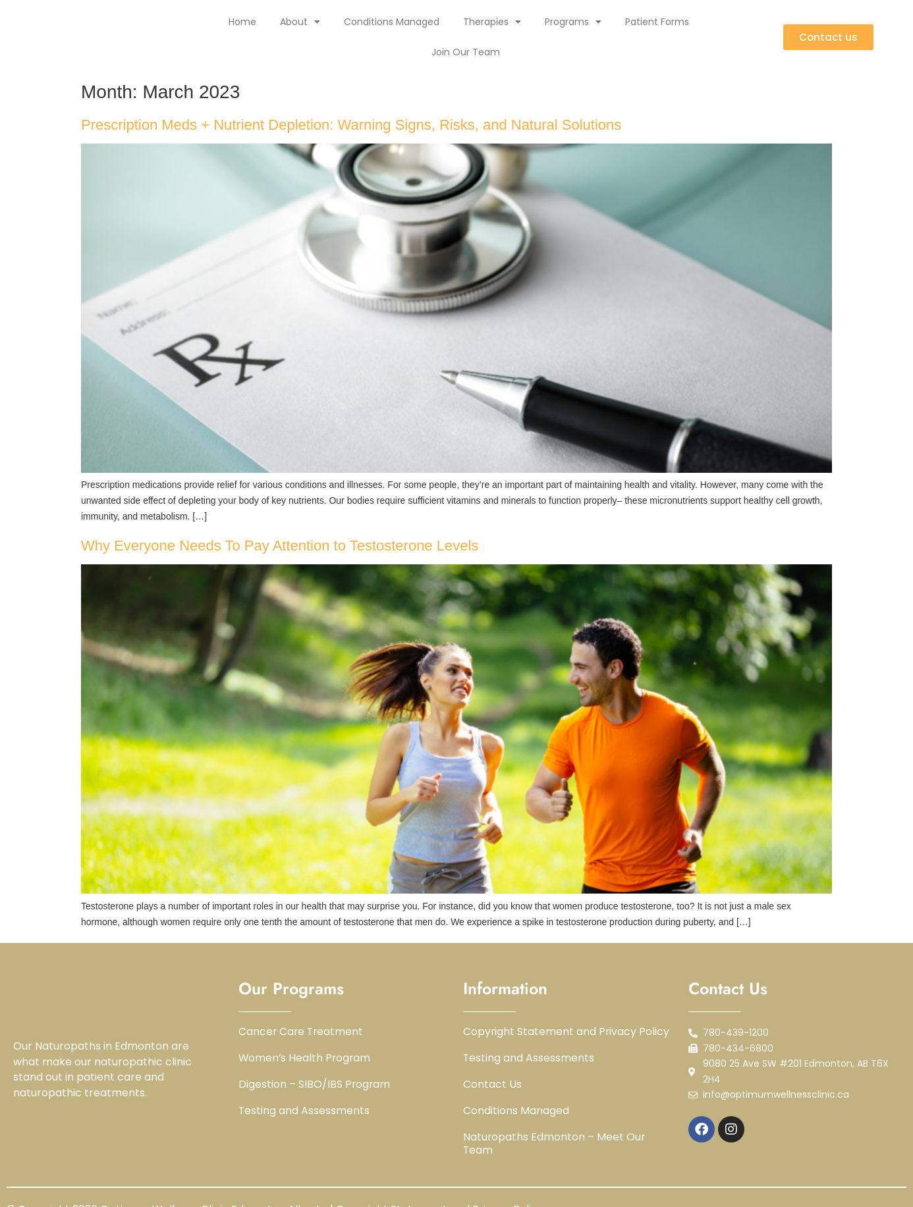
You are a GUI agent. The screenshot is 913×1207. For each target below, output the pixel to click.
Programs (573, 22)
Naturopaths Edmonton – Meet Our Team (554, 1144)
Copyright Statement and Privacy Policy (567, 1031)
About (300, 22)
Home (242, 21)
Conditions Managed (391, 21)
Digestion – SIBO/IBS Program (314, 1084)
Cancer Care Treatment (302, 1031)
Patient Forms (657, 21)
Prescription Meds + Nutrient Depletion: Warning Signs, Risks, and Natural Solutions (351, 125)
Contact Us (492, 1084)
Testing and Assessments (304, 1110)
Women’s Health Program (305, 1058)
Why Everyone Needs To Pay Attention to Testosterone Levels (279, 545)
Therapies (492, 22)
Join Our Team (465, 52)
